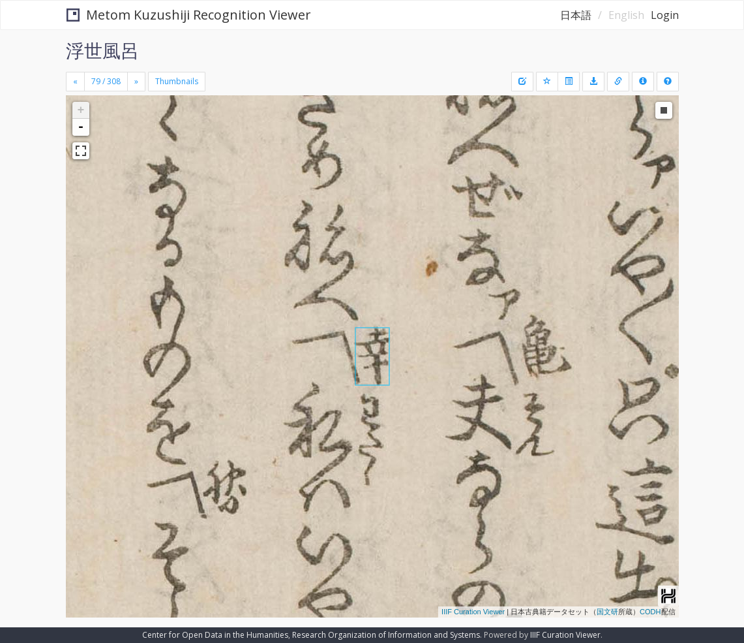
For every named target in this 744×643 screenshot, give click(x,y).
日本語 (575, 15)
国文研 (607, 612)
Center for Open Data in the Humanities (215, 634)
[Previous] (75, 81)
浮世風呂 (102, 50)
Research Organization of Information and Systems (386, 634)
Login (665, 15)
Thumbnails (176, 81)
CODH (650, 612)
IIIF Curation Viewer (473, 612)
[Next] (136, 81)
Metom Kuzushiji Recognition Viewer (189, 15)
